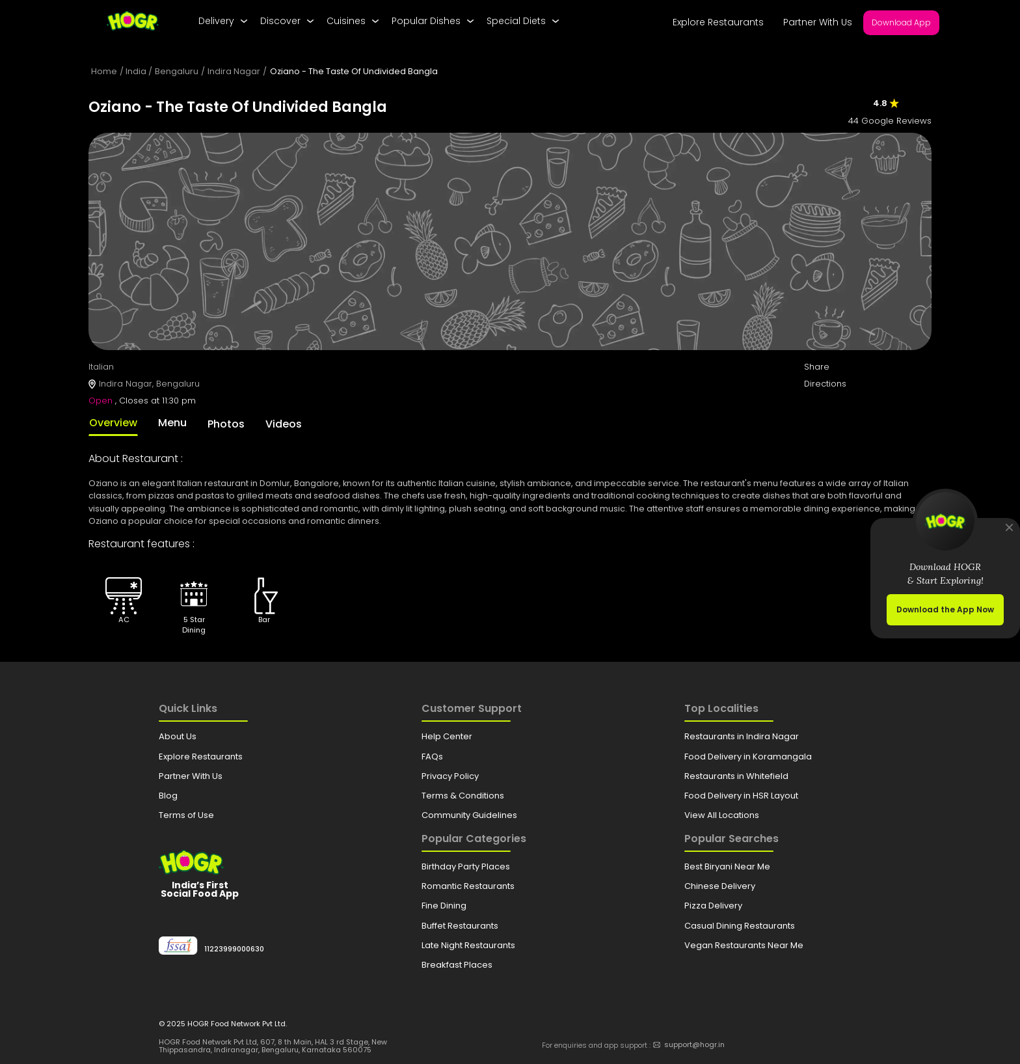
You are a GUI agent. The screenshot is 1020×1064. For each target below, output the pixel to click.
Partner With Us (817, 22)
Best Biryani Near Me (727, 866)
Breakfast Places (457, 965)
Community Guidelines (469, 815)
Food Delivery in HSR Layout (741, 795)
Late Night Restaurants (468, 945)
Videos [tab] (283, 423)
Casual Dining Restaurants (739, 926)
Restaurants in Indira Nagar (741, 736)
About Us (177, 736)
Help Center (447, 736)
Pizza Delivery (713, 905)
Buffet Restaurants (460, 926)
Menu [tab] (172, 422)
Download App (901, 22)
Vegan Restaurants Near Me (743, 945)
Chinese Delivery (719, 886)
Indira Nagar (234, 71)
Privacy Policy (450, 776)
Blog (168, 795)
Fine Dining (444, 905)
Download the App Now (945, 609)
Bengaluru (176, 71)
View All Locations (721, 815)
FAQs (432, 756)
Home (104, 71)
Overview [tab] (113, 422)
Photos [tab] (226, 423)
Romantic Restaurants (468, 886)
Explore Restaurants (718, 22)
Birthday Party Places (466, 866)
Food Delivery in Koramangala (748, 756)
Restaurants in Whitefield (736, 776)
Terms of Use (186, 815)
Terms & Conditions (463, 795)
